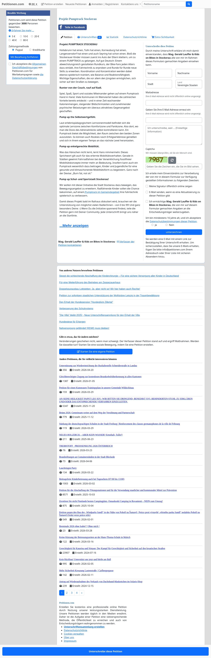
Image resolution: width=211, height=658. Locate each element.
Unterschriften (89, 37)
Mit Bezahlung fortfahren (24, 57)
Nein (171, 225)
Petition (66, 37)
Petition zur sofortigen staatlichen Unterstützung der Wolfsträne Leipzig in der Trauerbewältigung (109, 295)
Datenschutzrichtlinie (135, 37)
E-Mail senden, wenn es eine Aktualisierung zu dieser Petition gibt (174, 193)
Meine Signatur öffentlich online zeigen (170, 186)
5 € (13, 36)
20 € (36, 36)
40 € (14, 40)
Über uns (69, 637)
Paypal (19, 49)
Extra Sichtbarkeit (163, 37)
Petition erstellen (52, 4)
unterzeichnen (174, 232)
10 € (25, 36)
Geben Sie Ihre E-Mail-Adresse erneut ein (168, 109)
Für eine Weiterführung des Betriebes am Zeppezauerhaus (89, 282)
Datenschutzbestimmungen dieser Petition (173, 221)
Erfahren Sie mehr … (21, 30)
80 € (25, 40)
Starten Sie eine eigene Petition (96, 351)
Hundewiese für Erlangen (72, 321)
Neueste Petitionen (76, 4)
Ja (156, 225)
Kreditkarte (39, 49)
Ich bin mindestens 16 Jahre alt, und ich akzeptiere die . (173, 219)
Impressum (70, 640)
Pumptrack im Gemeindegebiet (101, 192)
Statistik (112, 37)
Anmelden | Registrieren (104, 4)
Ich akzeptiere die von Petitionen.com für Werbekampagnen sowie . (29, 71)
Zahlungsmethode (19, 46)
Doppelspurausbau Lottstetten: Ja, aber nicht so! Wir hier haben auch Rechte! (99, 289)
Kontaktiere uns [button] (130, 4)
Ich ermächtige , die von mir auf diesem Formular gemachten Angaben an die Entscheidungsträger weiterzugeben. (175, 207)
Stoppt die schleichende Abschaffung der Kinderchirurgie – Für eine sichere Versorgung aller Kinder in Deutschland (119, 276)
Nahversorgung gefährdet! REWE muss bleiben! (84, 328)
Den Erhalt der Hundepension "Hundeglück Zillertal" (86, 302)
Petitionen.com (13, 4)
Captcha (150, 149)
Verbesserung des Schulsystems (76, 308)
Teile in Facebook (71, 27)
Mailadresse (152, 92)
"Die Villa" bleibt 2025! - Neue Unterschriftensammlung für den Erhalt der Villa (99, 315)
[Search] (164, 4)
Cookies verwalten (74, 633)
